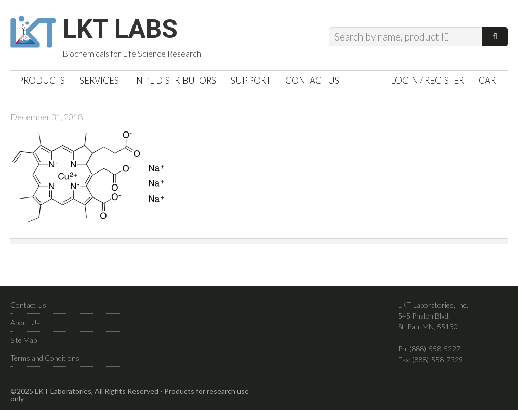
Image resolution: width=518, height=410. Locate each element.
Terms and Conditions (44, 357)
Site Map (23, 340)
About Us (25, 322)
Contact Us (28, 304)
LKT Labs (120, 29)
